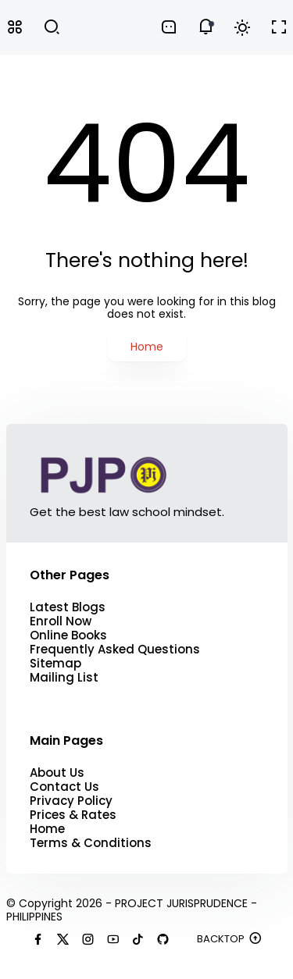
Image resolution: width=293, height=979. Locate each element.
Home (146, 346)
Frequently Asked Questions (115, 650)
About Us (57, 773)
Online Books (68, 635)
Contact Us (64, 787)
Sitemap (55, 664)
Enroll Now (60, 621)
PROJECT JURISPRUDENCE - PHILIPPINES (131, 909)
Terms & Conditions (91, 843)
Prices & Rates (73, 815)
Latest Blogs (67, 607)
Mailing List (64, 678)
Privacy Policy (71, 801)
